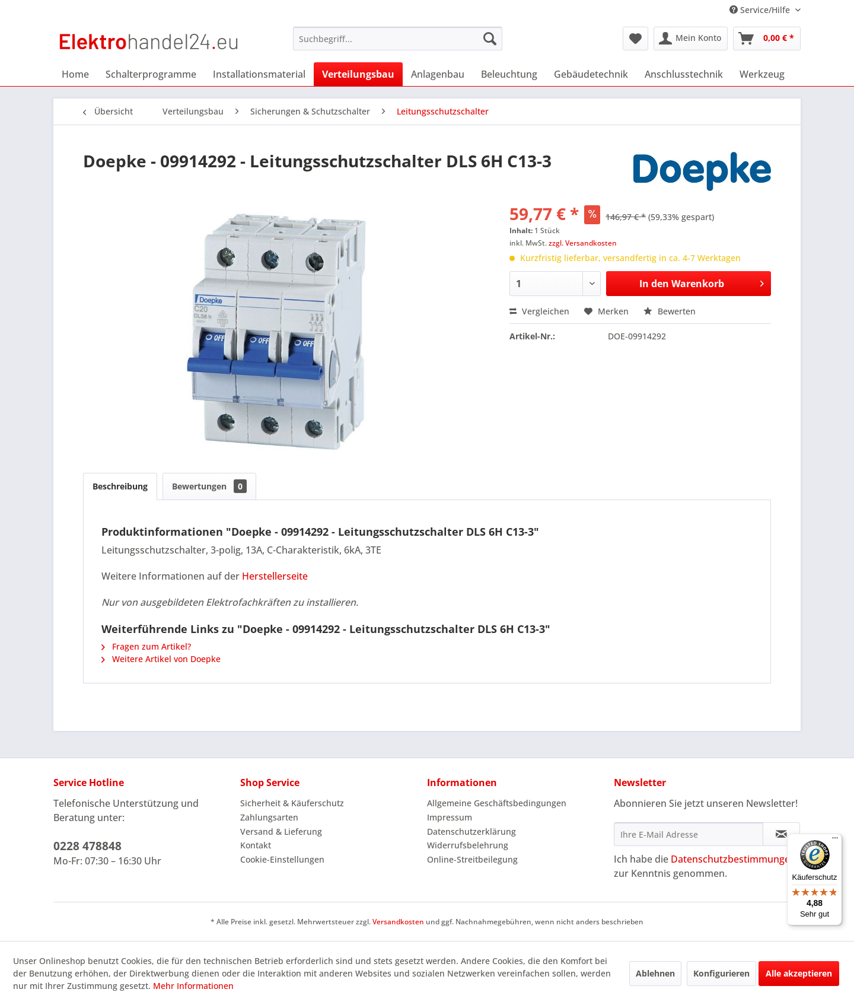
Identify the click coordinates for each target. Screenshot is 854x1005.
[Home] (75, 74)
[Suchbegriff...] (397, 38)
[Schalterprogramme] (151, 74)
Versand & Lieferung (281, 831)
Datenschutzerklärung (471, 831)
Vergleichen (539, 311)
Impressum (449, 817)
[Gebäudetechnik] (591, 74)
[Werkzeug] (762, 74)
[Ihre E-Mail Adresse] (688, 834)
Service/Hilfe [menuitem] (760, 9)
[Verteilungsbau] (358, 74)
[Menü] (835, 841)
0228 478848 (87, 846)
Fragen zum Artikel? (146, 646)
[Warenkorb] (767, 38)
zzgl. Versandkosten (583, 243)
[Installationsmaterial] (259, 74)
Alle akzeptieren (799, 973)
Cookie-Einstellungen (282, 859)
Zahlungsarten (269, 817)
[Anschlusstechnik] (683, 74)
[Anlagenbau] (438, 74)
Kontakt (255, 845)
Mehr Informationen (193, 985)
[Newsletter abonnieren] (781, 834)
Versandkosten (398, 922)
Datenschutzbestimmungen (733, 859)
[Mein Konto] (691, 38)
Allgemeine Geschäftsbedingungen (496, 803)
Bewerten (669, 311)
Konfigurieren (721, 973)
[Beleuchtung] (509, 74)
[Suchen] (489, 38)
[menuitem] (397, 38)
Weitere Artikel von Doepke (161, 658)
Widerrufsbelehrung (467, 845)
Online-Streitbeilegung (472, 859)
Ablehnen (655, 973)
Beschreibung (120, 486)
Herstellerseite (275, 576)
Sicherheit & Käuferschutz (292, 803)
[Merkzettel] (635, 38)
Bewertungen (209, 486)
